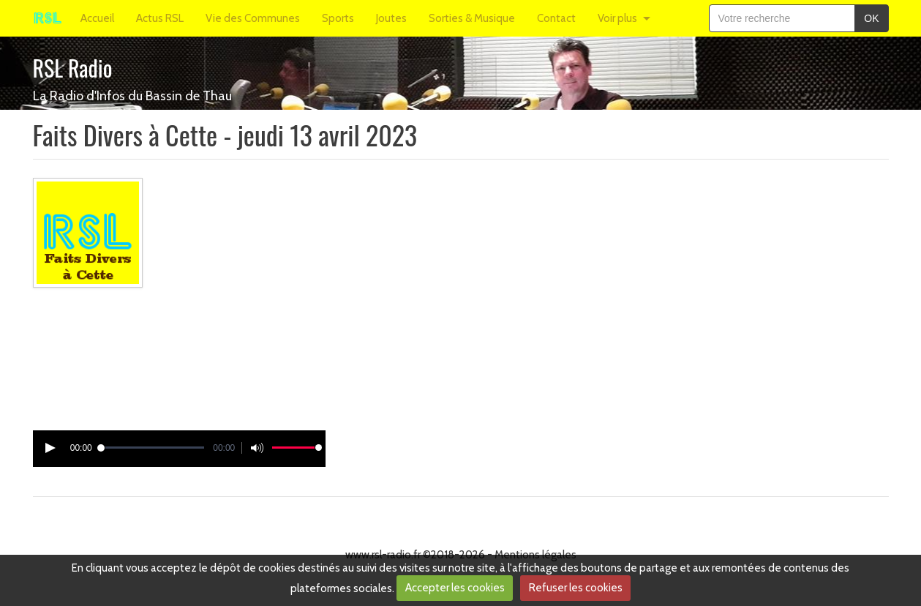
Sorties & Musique (472, 18)
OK (871, 18)
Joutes (391, 18)
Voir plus (617, 18)
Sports (338, 18)
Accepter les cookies (455, 587)
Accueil (97, 18)
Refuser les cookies (576, 587)
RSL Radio (73, 67)
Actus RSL (160, 18)
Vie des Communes (253, 18)
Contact (556, 18)
